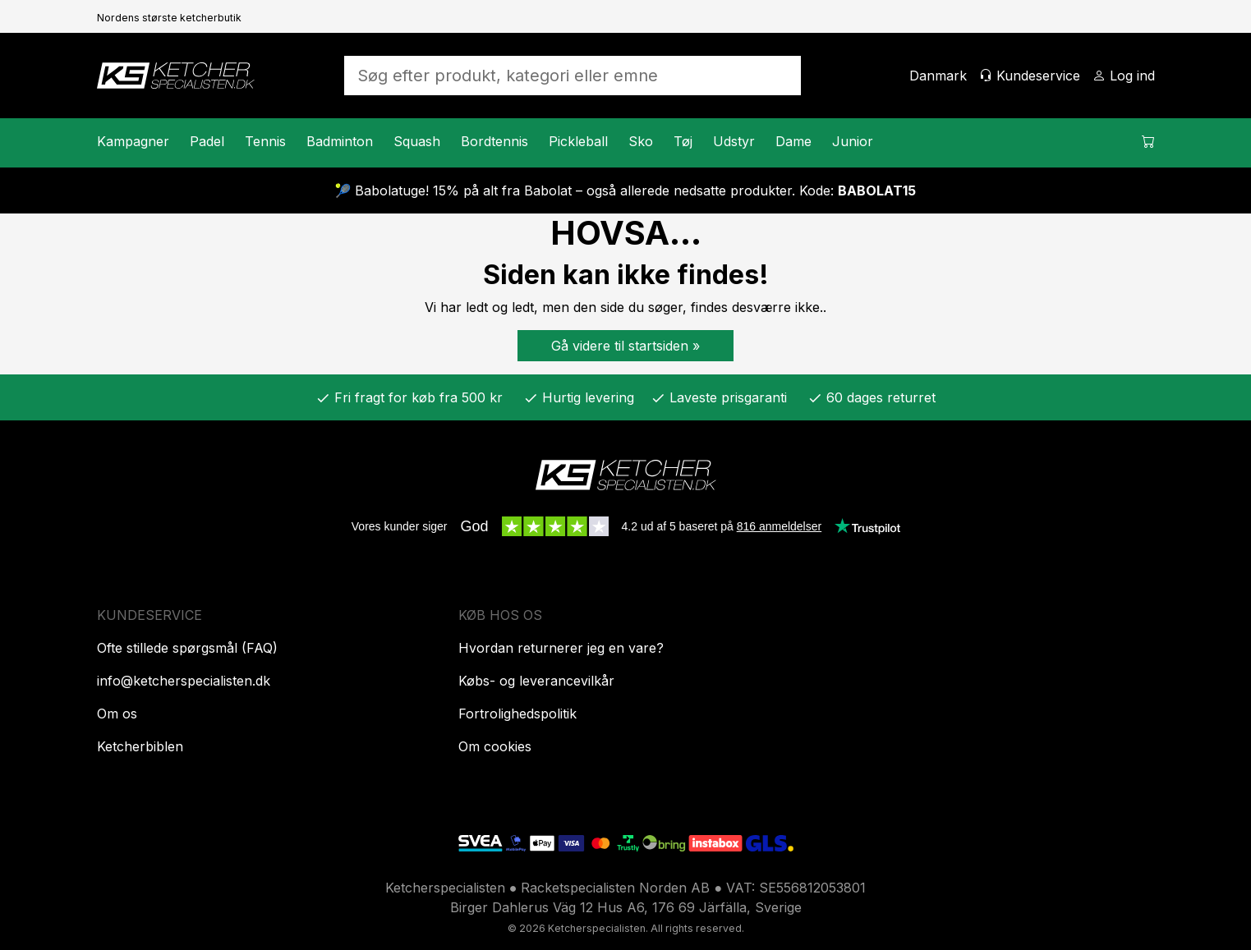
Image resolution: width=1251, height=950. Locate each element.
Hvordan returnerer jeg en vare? (561, 648)
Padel (207, 141)
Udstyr (734, 141)
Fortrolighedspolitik (517, 713)
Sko (640, 141)
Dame (793, 141)
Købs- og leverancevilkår (536, 680)
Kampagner (133, 141)
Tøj (683, 141)
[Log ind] (1123, 75)
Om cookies (494, 746)
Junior (852, 141)
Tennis (265, 141)
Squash (416, 141)
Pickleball (578, 141)
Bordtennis (494, 141)
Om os (117, 713)
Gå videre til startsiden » (625, 345)
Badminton (339, 141)
